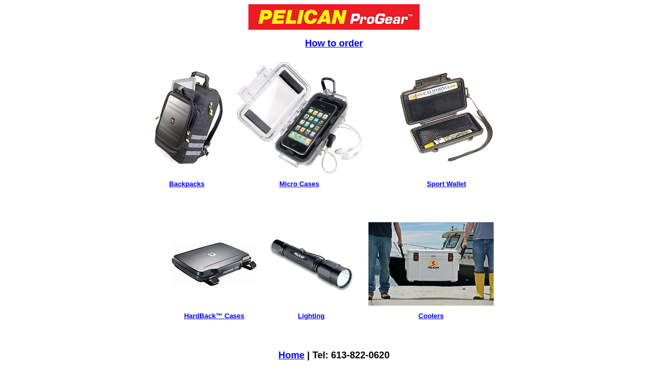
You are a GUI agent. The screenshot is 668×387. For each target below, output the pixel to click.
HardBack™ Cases (214, 316)
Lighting (311, 316)
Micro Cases (299, 184)
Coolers (431, 316)
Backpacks (187, 184)
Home (292, 355)
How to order (334, 43)
